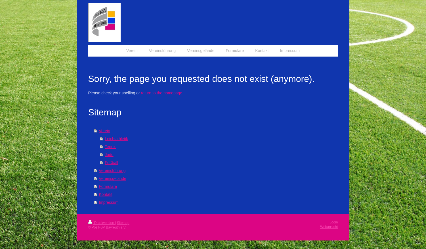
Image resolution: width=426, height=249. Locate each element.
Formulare (108, 186)
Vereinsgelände (112, 178)
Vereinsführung (112, 170)
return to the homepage (161, 93)
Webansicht (329, 227)
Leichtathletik (116, 138)
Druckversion (101, 223)
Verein (104, 130)
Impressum (108, 202)
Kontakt (105, 194)
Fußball (111, 162)
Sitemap (123, 223)
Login (334, 222)
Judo (109, 154)
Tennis (110, 146)
